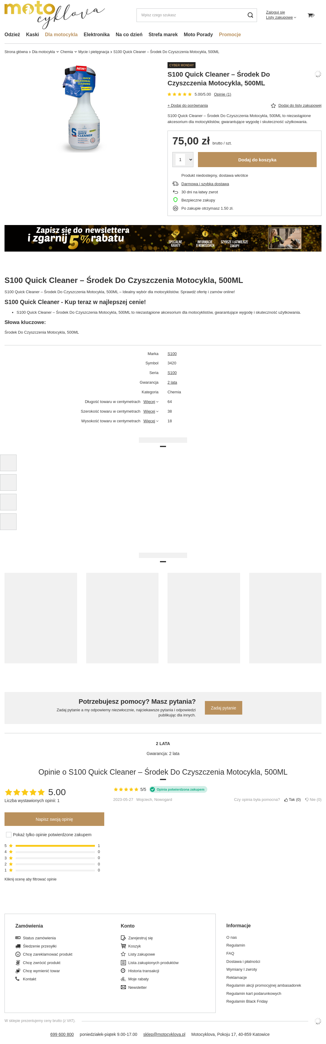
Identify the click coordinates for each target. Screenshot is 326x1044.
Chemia (66, 52)
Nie (313, 799)
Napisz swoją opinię (54, 819)
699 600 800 (62, 1034)
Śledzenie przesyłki (39, 946)
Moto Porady (198, 34)
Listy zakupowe (279, 17)
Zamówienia (29, 925)
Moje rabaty (138, 979)
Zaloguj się (275, 12)
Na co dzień (129, 34)
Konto (128, 925)
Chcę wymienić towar (41, 971)
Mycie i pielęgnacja (93, 52)
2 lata (172, 382)
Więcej (149, 401)
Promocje (230, 34)
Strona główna (16, 52)
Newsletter (137, 987)
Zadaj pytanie (223, 708)
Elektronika (97, 34)
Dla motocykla (61, 34)
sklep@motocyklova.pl (164, 1034)
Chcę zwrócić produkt (41, 962)
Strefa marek (163, 34)
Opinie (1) (222, 94)
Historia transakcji (143, 971)
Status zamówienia (39, 938)
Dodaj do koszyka (257, 159)
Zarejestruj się (140, 938)
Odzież (12, 34)
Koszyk (134, 946)
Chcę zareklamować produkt (47, 954)
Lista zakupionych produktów (153, 962)
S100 (172, 353)
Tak (292, 799)
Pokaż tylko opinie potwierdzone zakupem (52, 834)
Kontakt (29, 979)
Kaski (32, 34)
